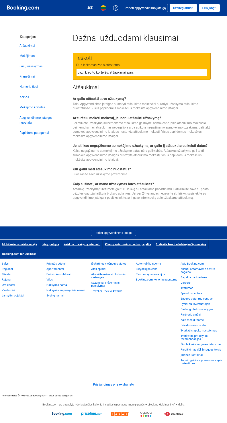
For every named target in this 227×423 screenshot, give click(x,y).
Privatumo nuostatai (193, 325)
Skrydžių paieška (146, 269)
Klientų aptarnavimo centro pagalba (128, 244)
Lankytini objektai (13, 295)
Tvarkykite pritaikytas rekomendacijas (193, 337)
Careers (185, 282)
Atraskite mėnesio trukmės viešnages (108, 276)
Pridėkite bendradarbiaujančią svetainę (181, 244)
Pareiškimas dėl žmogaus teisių (200, 349)
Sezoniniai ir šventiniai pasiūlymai (105, 284)
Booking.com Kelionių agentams (156, 279)
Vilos (50, 279)
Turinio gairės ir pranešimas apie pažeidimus (201, 362)
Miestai (6, 274)
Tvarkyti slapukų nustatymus (198, 330)
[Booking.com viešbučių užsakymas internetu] (23, 8)
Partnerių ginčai (190, 314)
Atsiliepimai (98, 269)
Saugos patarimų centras (196, 298)
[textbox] (141, 72)
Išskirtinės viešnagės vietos (108, 263)
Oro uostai (8, 285)
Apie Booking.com (192, 263)
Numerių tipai (29, 86)
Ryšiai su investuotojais (195, 304)
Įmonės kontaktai (191, 355)
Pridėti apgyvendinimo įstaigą (113, 232)
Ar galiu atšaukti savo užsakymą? (99, 99)
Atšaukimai (27, 45)
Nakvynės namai (57, 285)
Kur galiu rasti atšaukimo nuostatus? (102, 169)
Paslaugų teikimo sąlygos (196, 309)
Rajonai (6, 279)
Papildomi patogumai (34, 133)
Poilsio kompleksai (59, 274)
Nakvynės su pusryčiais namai (66, 290)
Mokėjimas (27, 56)
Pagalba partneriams (193, 277)
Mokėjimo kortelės (32, 107)
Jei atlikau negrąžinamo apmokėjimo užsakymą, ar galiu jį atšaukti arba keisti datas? (140, 146)
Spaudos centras (191, 293)
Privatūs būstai (56, 263)
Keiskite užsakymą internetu (82, 244)
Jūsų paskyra (50, 244)
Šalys (5, 263)
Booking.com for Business (19, 253)
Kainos (24, 97)
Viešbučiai (8, 290)
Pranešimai (27, 76)
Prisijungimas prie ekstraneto (113, 384)
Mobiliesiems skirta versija (19, 244)
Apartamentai (55, 269)
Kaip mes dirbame (192, 320)
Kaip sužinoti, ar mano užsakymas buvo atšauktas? (113, 184)
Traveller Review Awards (106, 291)
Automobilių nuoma (148, 263)
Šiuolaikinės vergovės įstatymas (200, 344)
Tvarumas (186, 288)
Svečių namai (55, 295)
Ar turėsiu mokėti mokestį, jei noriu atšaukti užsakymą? (117, 118)
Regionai (7, 269)
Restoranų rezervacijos (150, 274)
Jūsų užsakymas (31, 66)
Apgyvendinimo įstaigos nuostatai (36, 120)
